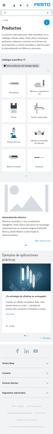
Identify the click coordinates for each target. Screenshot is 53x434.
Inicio (6, 20)
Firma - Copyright (18, 406)
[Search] (27, 12)
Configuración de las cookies (27, 419)
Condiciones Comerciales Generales (19, 413)
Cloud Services (40, 413)
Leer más (10, 314)
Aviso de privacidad (34, 406)
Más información (43, 240)
